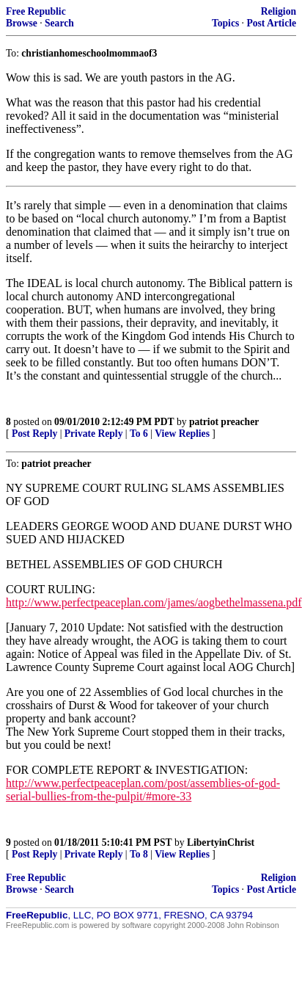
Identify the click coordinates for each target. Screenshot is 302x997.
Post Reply (34, 433)
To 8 (139, 854)
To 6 (139, 433)
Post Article (271, 23)
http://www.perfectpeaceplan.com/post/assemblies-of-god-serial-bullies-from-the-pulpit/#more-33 (143, 789)
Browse (21, 23)
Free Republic (36, 11)
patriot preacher (224, 421)
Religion (278, 11)
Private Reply (94, 433)
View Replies (182, 433)
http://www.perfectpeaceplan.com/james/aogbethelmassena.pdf (154, 602)
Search (59, 23)
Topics (225, 23)
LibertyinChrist (220, 842)
